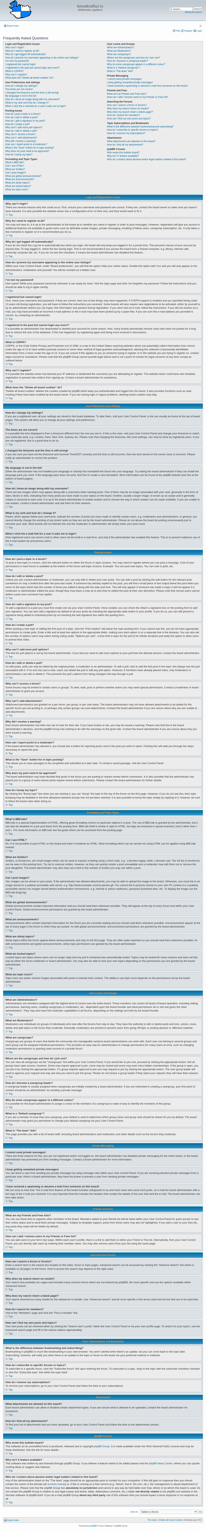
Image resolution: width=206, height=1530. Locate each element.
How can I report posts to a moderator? (26, 144)
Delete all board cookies (170, 1520)
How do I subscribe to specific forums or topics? (132, 129)
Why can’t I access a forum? (20, 134)
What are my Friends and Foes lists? (126, 93)
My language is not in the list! (20, 95)
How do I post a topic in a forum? (22, 114)
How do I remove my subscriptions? (126, 133)
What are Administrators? (120, 47)
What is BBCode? (14, 162)
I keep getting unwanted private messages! (130, 82)
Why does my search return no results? (128, 108)
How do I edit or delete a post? (21, 117)
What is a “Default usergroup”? (123, 67)
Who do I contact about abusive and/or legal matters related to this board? (146, 159)
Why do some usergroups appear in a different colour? (136, 64)
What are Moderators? (119, 50)
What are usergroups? (119, 54)
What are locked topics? (18, 186)
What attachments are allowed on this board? (131, 141)
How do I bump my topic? (18, 154)
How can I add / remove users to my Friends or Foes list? (137, 97)
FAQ (178, 31)
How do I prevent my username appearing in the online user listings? (42, 57)
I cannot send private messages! (124, 79)
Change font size (200, 25)
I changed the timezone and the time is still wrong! (32, 92)
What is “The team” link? (120, 71)
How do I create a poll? (17, 124)
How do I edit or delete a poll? (21, 130)
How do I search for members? (123, 115)
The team (152, 1520)
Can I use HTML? (14, 165)
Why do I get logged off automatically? (25, 54)
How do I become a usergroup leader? (127, 60)
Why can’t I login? (14, 47)
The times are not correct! (19, 89)
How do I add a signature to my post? (25, 120)
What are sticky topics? (17, 182)
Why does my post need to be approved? (27, 151)
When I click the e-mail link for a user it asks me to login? (35, 106)
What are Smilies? (15, 169)
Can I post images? (15, 172)
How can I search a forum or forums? (127, 105)
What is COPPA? (14, 71)
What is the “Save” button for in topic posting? (29, 147)
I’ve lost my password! (17, 60)
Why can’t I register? (16, 74)
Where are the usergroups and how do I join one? (133, 57)
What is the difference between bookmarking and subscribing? (140, 126)
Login (199, 31)
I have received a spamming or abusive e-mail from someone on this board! (147, 85)
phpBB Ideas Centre (160, 1463)
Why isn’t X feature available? (123, 156)
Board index (13, 26)
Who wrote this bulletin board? (123, 152)
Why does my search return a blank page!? (130, 112)
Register (188, 31)
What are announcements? (19, 179)
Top (10, 214)
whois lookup (57, 1484)
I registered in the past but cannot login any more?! (32, 67)
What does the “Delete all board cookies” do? (29, 77)
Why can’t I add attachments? (21, 137)
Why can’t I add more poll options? (23, 127)
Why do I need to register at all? (22, 50)
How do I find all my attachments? (125, 144)
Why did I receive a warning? (20, 141)
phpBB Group (102, 1446)
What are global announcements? (23, 176)
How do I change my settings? (21, 85)
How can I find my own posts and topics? (129, 118)
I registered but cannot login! (20, 64)
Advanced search (193, 12)
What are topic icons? (16, 189)
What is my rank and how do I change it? (27, 102)
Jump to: (134, 1512)
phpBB (93, 1526)
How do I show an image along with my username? (32, 99)
